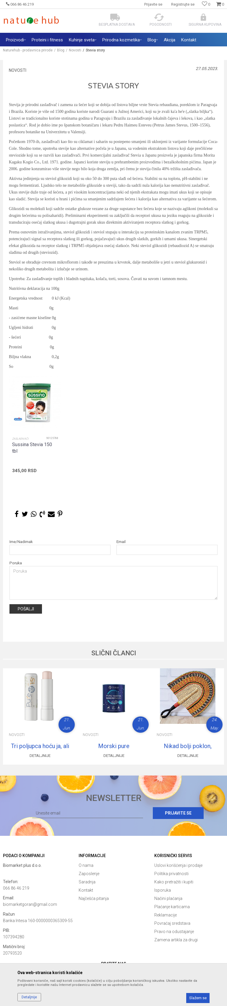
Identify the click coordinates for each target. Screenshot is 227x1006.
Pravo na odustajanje (174, 931)
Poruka (15, 563)
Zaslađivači (20, 438)
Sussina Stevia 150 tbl (32, 448)
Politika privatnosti (171, 873)
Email (121, 541)
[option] (35, 437)
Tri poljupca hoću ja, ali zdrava (40, 746)
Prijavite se (178, 813)
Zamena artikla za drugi (176, 939)
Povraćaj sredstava (172, 923)
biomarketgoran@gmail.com (30, 904)
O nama (86, 865)
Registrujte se (182, 4)
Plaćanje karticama (172, 906)
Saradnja (87, 882)
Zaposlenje (89, 873)
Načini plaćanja (168, 898)
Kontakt (86, 890)
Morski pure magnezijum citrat (113, 746)
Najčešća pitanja (94, 898)
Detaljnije (40, 755)
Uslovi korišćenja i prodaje (178, 865)
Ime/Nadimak (21, 541)
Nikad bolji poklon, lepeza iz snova (188, 746)
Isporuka (162, 890)
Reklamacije (165, 915)
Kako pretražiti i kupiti (173, 882)
